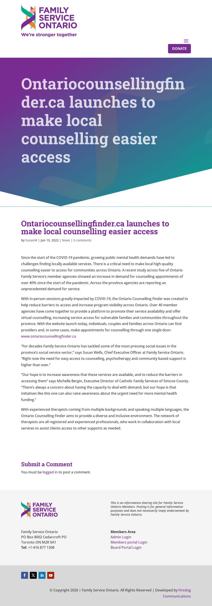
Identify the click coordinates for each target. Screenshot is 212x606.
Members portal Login (129, 542)
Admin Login (121, 537)
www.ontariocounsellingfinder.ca (48, 336)
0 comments (82, 240)
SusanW (31, 240)
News (66, 240)
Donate (179, 48)
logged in (50, 472)
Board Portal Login (126, 547)
